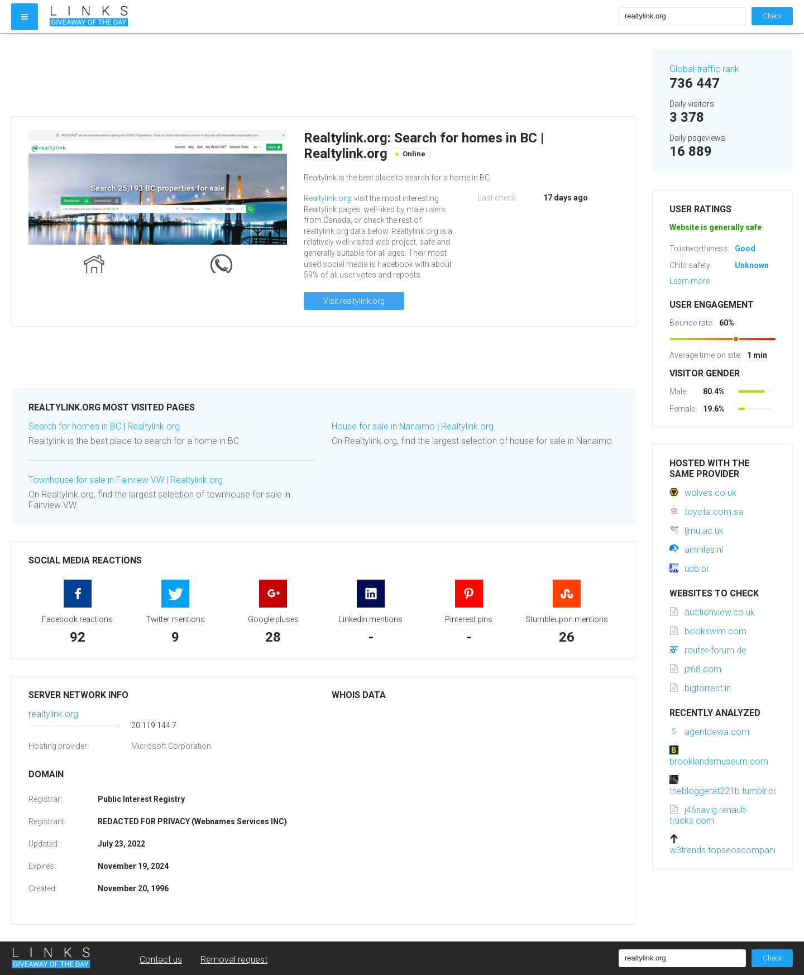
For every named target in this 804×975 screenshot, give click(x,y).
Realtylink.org (327, 198)
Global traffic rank (704, 69)
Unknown (752, 265)
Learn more (689, 280)
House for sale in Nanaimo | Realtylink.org (413, 426)
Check (772, 16)
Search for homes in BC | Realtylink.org (104, 426)
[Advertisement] (323, 75)
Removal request (233, 959)
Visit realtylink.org (354, 301)
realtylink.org (53, 714)
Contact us (161, 959)
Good (745, 248)
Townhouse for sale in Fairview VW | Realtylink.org (125, 480)
